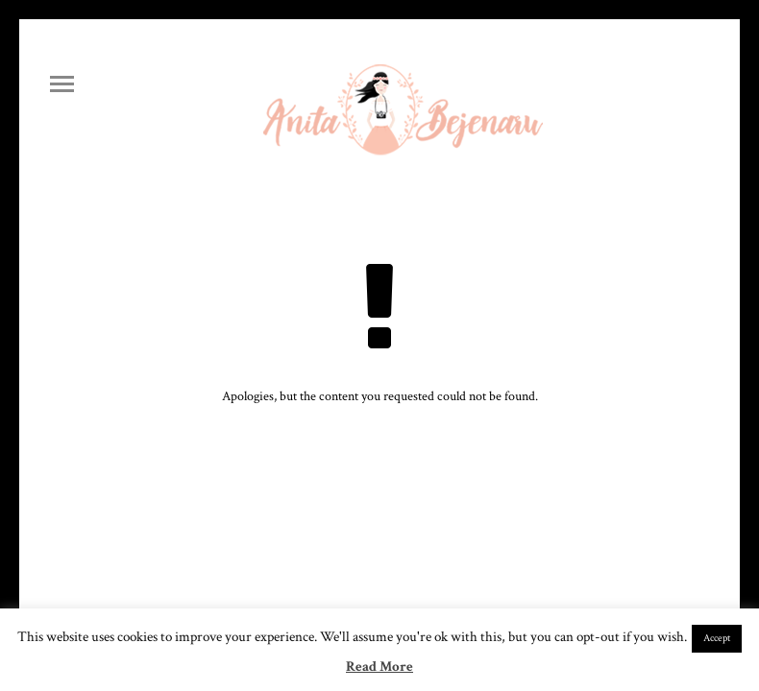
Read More (379, 666)
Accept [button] (716, 638)
